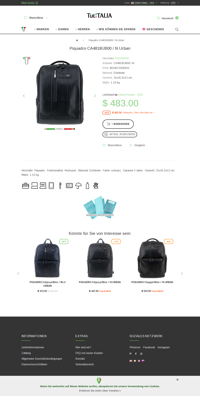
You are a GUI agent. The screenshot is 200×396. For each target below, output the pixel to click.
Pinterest (135, 346)
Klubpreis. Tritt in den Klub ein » (138, 111)
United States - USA (129, 93)
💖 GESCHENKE (153, 28)
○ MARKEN (41, 28)
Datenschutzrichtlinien (34, 363)
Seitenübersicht (84, 363)
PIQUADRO (122, 57)
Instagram (164, 346)
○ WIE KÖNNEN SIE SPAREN (116, 28)
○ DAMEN (62, 28)
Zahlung (26, 351)
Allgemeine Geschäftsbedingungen (41, 357)
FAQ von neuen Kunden (89, 351)
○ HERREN (82, 28)
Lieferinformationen (32, 346)
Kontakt (80, 357)
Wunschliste (35, 18)
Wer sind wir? (83, 346)
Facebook (149, 346)
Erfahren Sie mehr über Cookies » (100, 390)
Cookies (154, 386)
